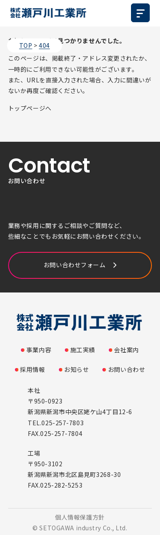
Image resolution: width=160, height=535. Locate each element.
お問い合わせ (126, 369)
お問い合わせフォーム (75, 264)
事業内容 (38, 349)
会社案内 (126, 349)
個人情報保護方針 (80, 517)
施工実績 (82, 349)
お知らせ (76, 369)
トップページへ (30, 108)
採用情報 (32, 369)
